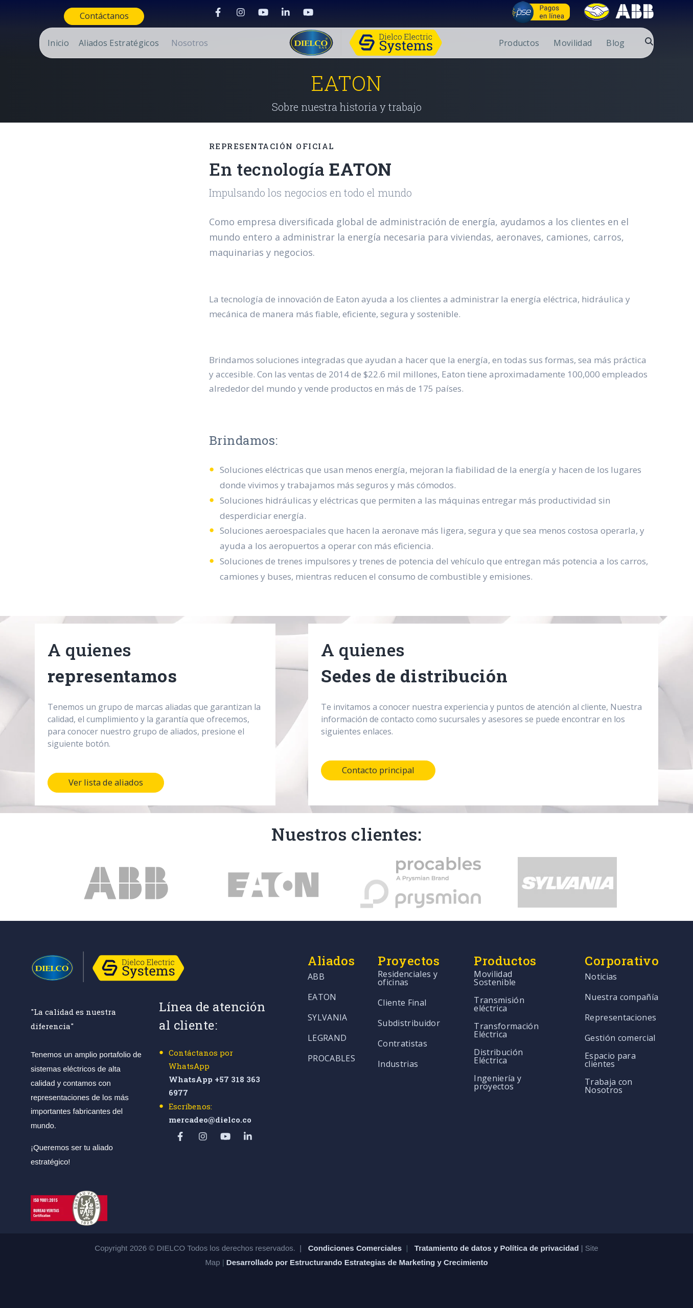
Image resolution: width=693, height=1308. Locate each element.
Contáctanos (97, 16)
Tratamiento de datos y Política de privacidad (497, 1248)
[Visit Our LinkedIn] (283, 12)
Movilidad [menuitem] (581, 44)
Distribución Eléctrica (498, 1057)
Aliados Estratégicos (110, 44)
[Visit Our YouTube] (260, 12)
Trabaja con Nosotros (609, 1087)
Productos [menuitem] (527, 44)
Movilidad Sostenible (495, 979)
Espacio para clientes (610, 1060)
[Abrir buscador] (657, 41)
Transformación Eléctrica (506, 1031)
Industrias (398, 1064)
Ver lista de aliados (107, 783)
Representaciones (620, 1018)
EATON (322, 998)
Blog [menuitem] (624, 44)
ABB (316, 977)
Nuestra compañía (621, 998)
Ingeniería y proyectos (497, 1083)
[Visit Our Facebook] (215, 12)
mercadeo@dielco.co (210, 1119)
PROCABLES (331, 1059)
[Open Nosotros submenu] (181, 43)
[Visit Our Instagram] (238, 12)
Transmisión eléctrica (499, 1005)
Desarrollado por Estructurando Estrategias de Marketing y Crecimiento (357, 1262)
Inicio (49, 44)
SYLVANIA (328, 1018)
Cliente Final (402, 1003)
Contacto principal (379, 770)
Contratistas (402, 1044)
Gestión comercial (620, 1038)
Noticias (601, 977)
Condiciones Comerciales (355, 1248)
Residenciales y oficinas (407, 979)
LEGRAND (327, 1038)
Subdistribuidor (409, 1024)
